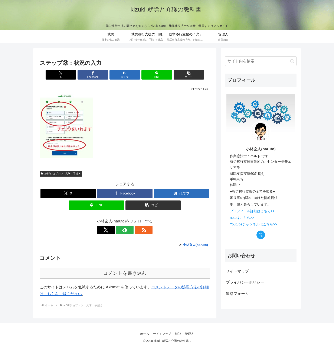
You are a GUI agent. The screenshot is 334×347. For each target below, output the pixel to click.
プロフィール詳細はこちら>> (252, 211)
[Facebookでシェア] (96, 75)
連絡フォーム (237, 294)
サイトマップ (237, 271)
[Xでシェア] (67, 75)
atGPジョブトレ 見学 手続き (61, 173)
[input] (261, 61)
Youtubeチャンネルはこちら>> (253, 224)
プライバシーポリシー (245, 282)
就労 (178, 333)
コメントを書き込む (125, 273)
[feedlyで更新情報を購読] (125, 230)
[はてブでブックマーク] (124, 75)
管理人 (190, 333)
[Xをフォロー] (115, 230)
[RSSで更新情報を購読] (134, 230)
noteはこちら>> (242, 217)
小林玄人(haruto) (260, 149)
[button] (182, 75)
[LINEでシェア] (153, 75)
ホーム (144, 333)
